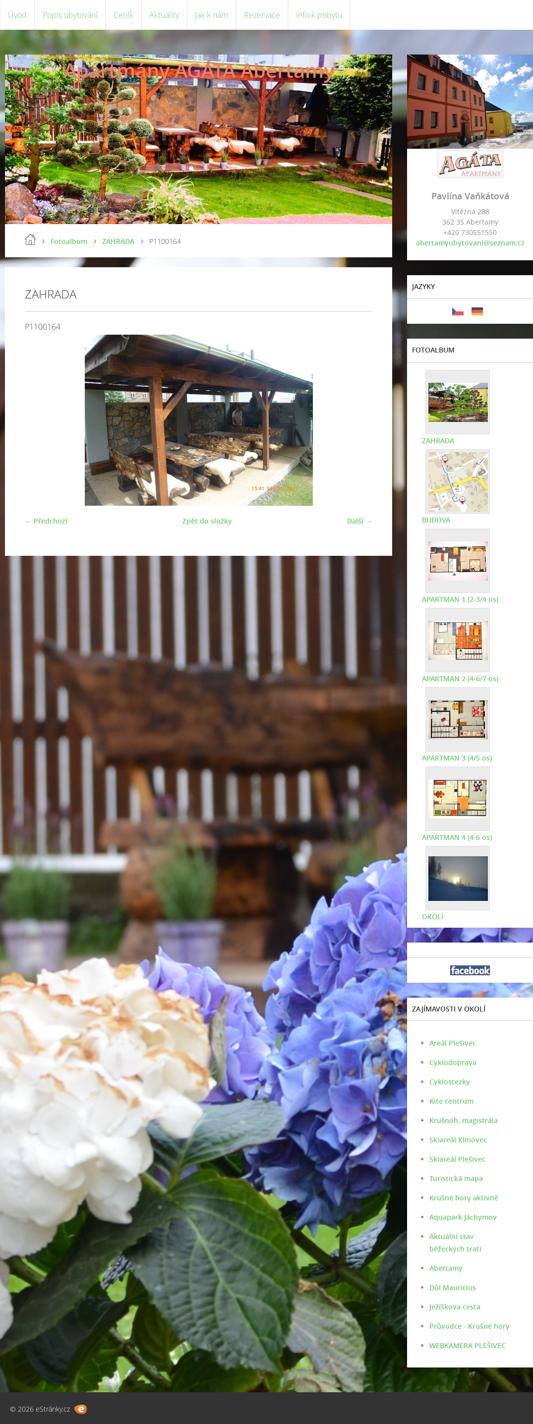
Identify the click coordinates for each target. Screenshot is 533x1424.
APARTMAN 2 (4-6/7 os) (460, 678)
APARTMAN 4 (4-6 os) (457, 837)
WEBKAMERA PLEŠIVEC (467, 1345)
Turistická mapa (456, 1178)
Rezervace (262, 14)
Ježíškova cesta (454, 1306)
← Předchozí (46, 521)
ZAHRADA (118, 241)
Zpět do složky (207, 521)
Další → (359, 521)
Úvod (17, 14)
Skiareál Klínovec (458, 1139)
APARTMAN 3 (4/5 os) (457, 758)
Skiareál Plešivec (457, 1159)
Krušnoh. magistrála (463, 1120)
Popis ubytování (70, 14)
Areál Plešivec (452, 1043)
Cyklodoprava (452, 1062)
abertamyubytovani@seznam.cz (470, 242)
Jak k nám (211, 14)
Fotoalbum (69, 241)
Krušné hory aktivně (463, 1197)
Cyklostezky (449, 1081)
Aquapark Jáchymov (463, 1217)
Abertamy (446, 1268)
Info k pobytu (319, 14)
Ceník (123, 14)
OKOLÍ (432, 916)
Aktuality (164, 14)
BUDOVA (436, 520)
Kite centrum (451, 1101)
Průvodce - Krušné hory (469, 1326)
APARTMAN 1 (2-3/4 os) (460, 599)
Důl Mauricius (452, 1287)
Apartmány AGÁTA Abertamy (198, 70)
